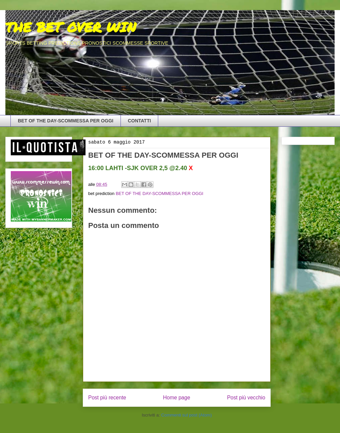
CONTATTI (139, 120)
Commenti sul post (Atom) (186, 415)
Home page (176, 397)
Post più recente (107, 397)
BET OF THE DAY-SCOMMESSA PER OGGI (65, 120)
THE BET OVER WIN (70, 27)
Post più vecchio (246, 397)
